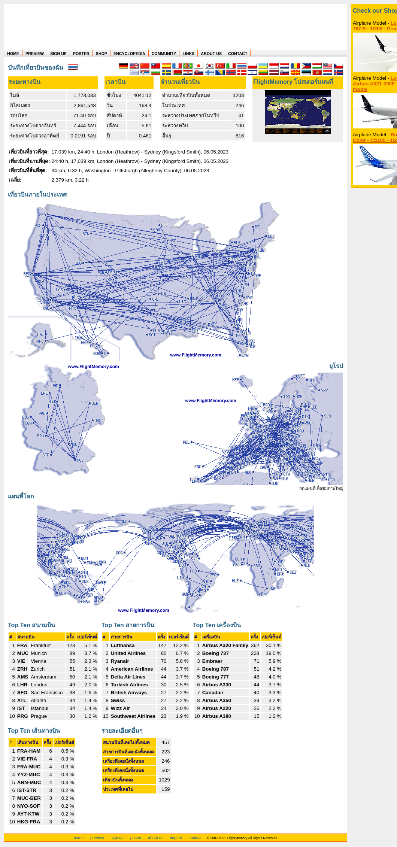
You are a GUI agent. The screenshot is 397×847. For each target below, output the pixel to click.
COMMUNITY (164, 53)
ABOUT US (211, 53)
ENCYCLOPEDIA (129, 53)
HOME (13, 53)
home (79, 837)
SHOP (101, 53)
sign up (117, 837)
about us (155, 837)
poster (136, 837)
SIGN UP (58, 53)
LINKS (188, 53)
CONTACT (237, 53)
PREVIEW (34, 53)
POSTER (81, 53)
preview (97, 837)
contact (195, 837)
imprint (176, 837)
